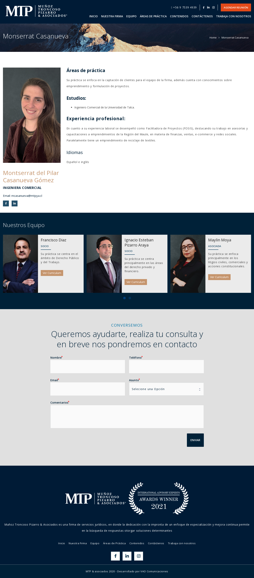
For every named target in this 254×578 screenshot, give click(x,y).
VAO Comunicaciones (154, 571)
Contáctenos (156, 543)
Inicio (61, 543)
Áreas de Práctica (114, 543)
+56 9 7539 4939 (184, 7)
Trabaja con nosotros (182, 543)
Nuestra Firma (78, 543)
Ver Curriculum (52, 273)
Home (213, 37)
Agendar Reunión (236, 7)
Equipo (95, 543)
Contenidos (136, 543)
